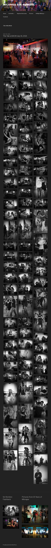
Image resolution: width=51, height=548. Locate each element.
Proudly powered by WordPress (10, 544)
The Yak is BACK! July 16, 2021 (15, 36)
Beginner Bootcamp (22, 13)
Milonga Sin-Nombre (19, 4)
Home (4, 13)
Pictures (31, 13)
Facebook (5, 16)
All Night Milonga (40, 13)
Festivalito (11, 13)
